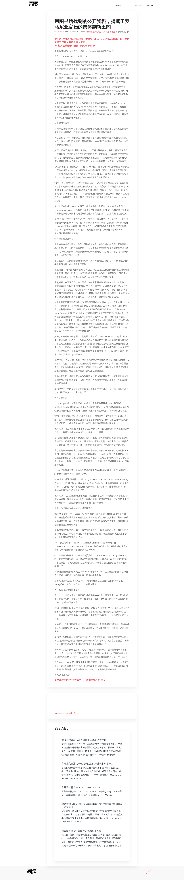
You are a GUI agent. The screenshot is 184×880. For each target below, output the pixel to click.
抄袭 (92, 32)
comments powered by (66, 713)
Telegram (138, 5)
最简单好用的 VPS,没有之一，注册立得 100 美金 (80, 680)
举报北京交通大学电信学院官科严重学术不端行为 (87, 763)
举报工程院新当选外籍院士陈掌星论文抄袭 (83, 739)
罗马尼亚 (97, 32)
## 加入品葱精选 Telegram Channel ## (74, 45)
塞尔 (88, 32)
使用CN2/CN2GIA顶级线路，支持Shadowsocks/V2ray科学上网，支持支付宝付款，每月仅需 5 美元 (91, 40)
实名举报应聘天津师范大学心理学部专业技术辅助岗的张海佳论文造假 (92, 805)
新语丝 (112, 32)
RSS (128, 5)
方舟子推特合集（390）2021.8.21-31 (81, 787)
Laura (59, 32)
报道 (107, 32)
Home (118, 5)
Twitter (150, 5)
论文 (103, 32)
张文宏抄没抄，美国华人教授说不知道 (81, 830)
